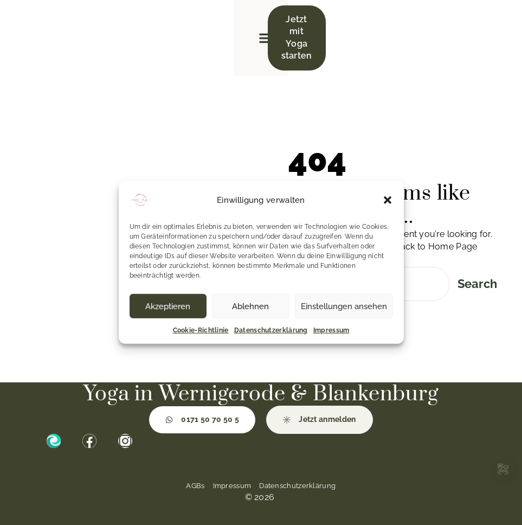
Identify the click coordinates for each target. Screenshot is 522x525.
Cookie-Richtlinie (201, 330)
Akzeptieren (167, 306)
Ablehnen (250, 306)
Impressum (331, 330)
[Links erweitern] (503, 469)
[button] (387, 200)
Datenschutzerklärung (271, 330)
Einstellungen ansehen (344, 306)
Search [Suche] (477, 284)
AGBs (195, 486)
